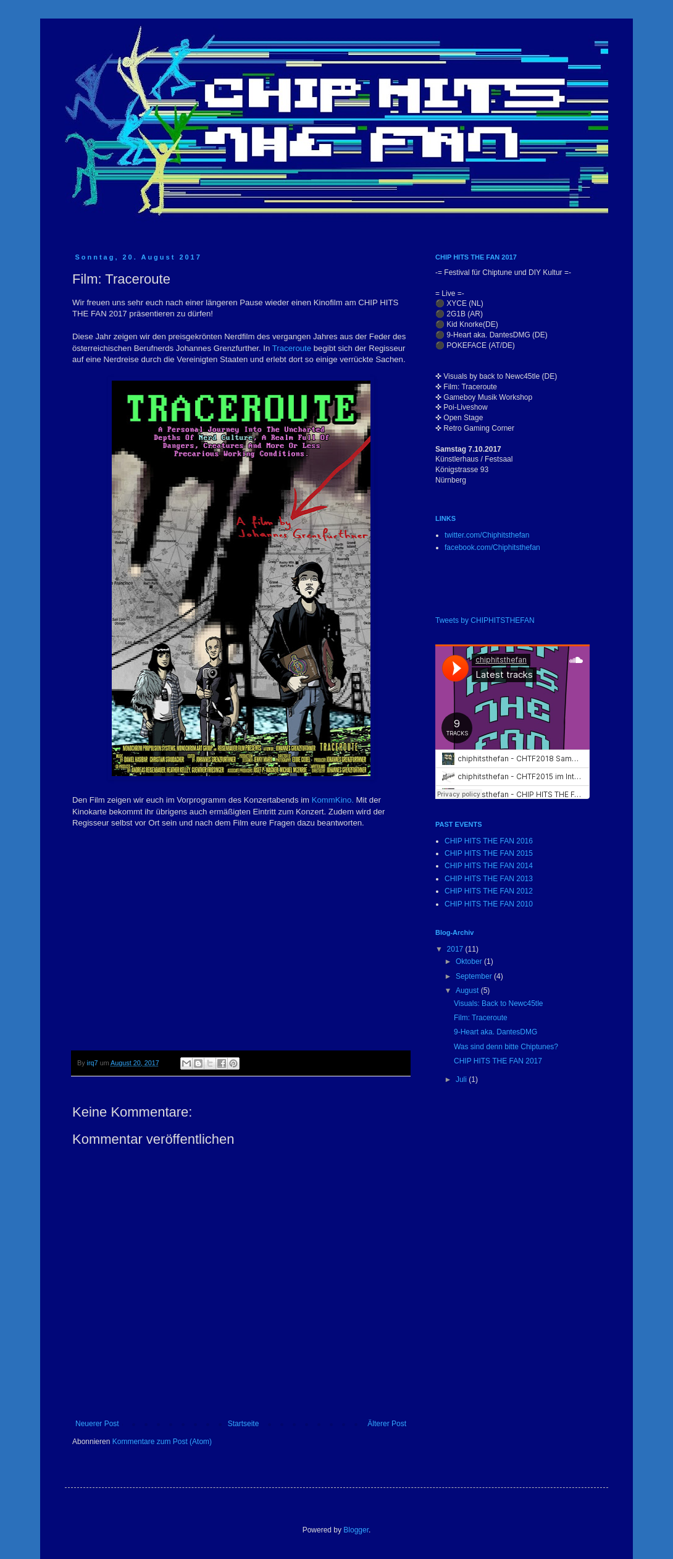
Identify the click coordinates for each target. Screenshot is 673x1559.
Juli (462, 1079)
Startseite (243, 1423)
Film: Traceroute (481, 1017)
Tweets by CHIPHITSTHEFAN (485, 620)
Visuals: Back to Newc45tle (498, 1003)
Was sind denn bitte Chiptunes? (506, 1046)
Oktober (470, 961)
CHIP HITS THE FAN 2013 (489, 878)
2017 (456, 949)
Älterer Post (386, 1423)
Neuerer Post (97, 1423)
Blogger (356, 1530)
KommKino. (333, 800)
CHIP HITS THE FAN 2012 (489, 891)
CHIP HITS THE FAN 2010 (489, 904)
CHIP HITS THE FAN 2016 (489, 841)
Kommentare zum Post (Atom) (162, 1441)
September (475, 976)
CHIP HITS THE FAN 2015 (489, 853)
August (468, 990)
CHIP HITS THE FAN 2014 (489, 865)
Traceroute (291, 348)
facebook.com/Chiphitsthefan (492, 547)
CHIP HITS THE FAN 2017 (498, 1061)
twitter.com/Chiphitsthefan (487, 535)
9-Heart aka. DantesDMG (495, 1032)
